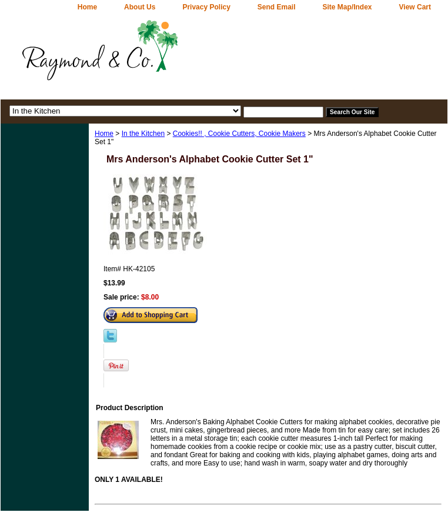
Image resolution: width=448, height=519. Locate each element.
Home (104, 133)
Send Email (277, 7)
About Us (139, 7)
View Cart (415, 7)
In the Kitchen (143, 133)
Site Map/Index (347, 7)
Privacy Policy (206, 7)
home (87, 7)
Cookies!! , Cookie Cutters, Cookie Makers (239, 133)
